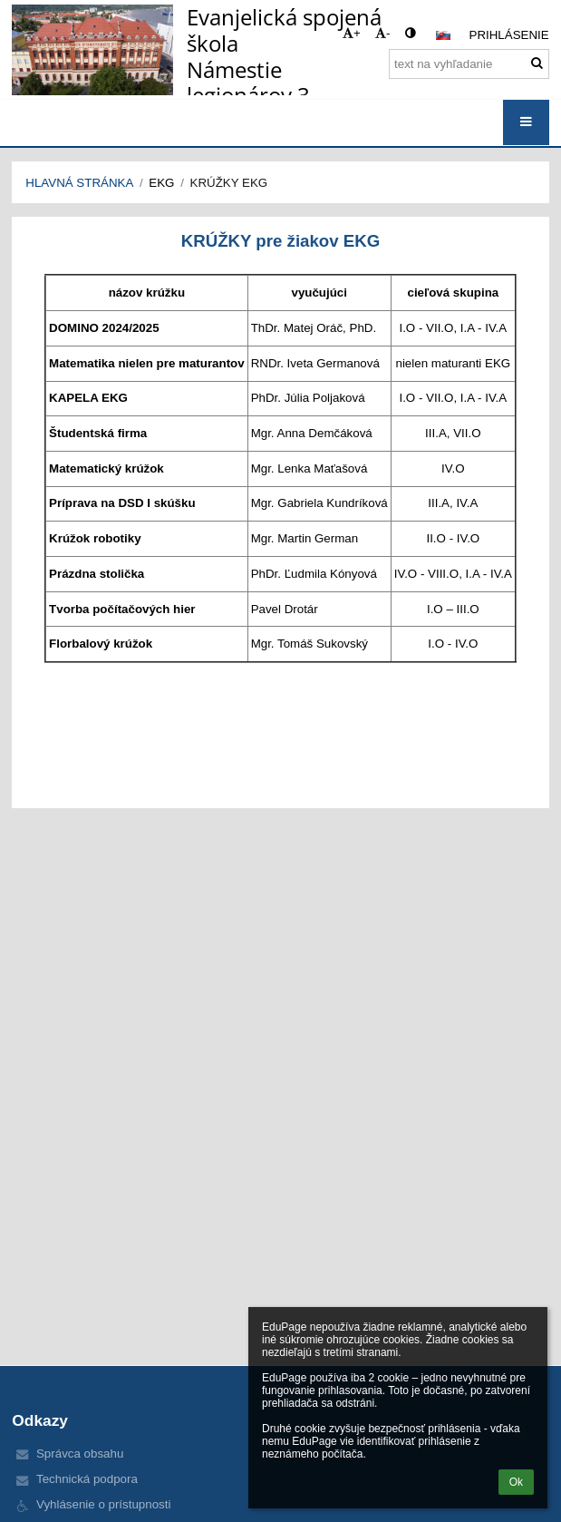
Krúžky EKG (229, 183)
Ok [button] (516, 1482)
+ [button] (352, 33)
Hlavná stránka (79, 183)
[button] (443, 35)
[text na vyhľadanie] (469, 64)
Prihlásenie (509, 35)
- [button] (382, 33)
